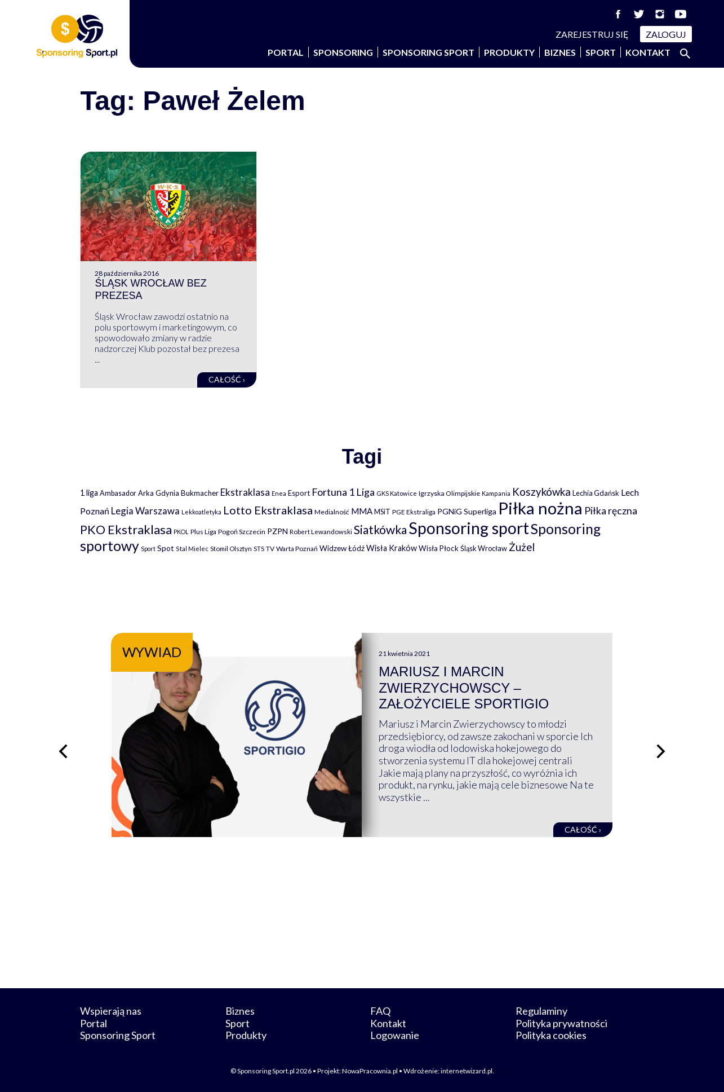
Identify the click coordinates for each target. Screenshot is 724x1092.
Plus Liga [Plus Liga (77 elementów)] (203, 531)
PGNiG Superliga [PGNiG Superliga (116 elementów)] (466, 511)
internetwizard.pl (466, 1071)
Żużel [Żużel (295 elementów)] (522, 547)
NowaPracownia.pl (370, 1071)
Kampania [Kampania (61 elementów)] (496, 493)
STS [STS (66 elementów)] (259, 548)
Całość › (226, 379)
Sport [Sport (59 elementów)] (148, 548)
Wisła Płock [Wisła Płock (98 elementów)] (439, 548)
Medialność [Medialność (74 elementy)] (331, 512)
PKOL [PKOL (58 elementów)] (181, 531)
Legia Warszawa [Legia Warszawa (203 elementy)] (145, 511)
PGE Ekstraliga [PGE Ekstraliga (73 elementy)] (414, 512)
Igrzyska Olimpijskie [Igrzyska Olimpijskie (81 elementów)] (449, 493)
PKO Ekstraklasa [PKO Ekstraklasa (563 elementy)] (126, 529)
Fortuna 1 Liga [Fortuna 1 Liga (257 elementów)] (343, 492)
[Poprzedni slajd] (63, 751)
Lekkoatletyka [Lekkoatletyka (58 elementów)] (201, 512)
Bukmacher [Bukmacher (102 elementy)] (200, 492)
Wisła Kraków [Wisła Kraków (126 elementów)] (391, 548)
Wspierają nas (110, 1011)
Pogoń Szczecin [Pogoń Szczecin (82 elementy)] (241, 531)
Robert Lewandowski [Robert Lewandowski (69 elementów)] (321, 531)
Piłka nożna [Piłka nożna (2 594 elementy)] (540, 508)
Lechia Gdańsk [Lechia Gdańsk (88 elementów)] (595, 492)
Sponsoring (343, 52)
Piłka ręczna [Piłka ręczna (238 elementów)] (610, 511)
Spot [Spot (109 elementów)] (165, 548)
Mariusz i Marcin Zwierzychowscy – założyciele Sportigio (464, 688)
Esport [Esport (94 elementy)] (299, 492)
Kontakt (647, 52)
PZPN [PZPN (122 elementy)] (277, 531)
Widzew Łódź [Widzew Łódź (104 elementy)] (342, 548)
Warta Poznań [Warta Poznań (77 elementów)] (297, 548)
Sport (600, 52)
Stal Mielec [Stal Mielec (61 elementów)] (192, 548)
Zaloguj (666, 34)
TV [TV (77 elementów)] (270, 548)
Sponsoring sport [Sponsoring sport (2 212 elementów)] (468, 528)
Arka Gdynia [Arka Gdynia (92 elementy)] (158, 492)
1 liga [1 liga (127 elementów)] (89, 492)
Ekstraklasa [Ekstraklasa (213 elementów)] (245, 492)
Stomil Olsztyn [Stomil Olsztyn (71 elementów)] (231, 548)
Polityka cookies (551, 1035)
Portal (286, 52)
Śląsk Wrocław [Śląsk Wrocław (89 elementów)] (483, 548)
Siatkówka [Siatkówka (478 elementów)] (380, 529)
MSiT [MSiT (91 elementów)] (382, 511)
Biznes (560, 52)
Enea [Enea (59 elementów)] (279, 493)
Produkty (509, 52)
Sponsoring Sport (428, 52)
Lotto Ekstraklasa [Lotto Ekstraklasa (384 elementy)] (268, 510)
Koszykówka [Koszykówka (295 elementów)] (541, 492)
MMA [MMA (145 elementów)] (361, 511)
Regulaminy (541, 1011)
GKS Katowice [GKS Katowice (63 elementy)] (396, 493)
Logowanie (394, 1035)
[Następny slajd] (661, 751)
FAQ (380, 1011)
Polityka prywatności (561, 1023)
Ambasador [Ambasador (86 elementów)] (118, 493)
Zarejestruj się (592, 34)
